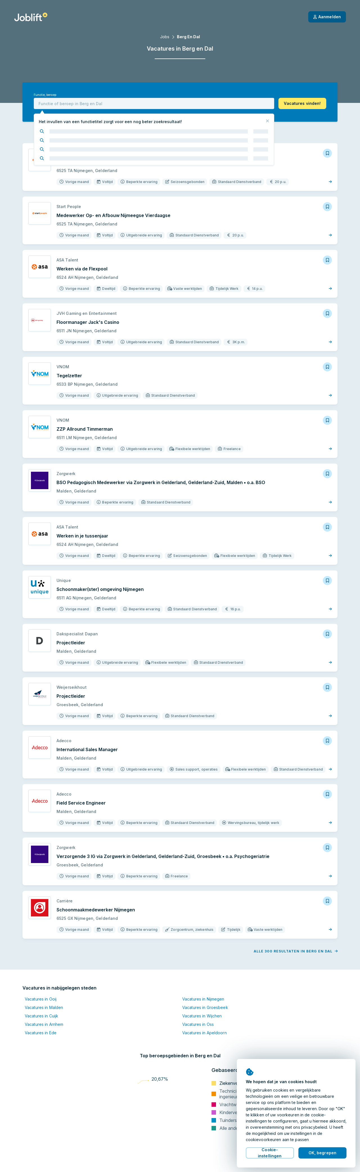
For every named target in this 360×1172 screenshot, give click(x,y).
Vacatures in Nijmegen (203, 999)
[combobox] (154, 103)
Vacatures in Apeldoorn (204, 1032)
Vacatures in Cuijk (41, 1015)
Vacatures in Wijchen (202, 1015)
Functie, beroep (45, 95)
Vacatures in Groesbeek (205, 1007)
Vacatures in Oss (198, 1024)
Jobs (164, 36)
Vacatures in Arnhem (44, 1024)
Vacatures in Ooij (41, 999)
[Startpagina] (31, 16)
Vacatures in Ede (41, 1032)
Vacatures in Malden (44, 1007)
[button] (302, 103)
